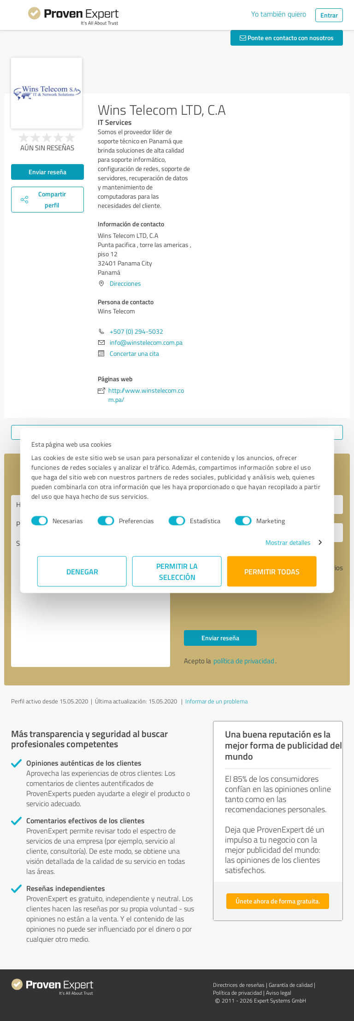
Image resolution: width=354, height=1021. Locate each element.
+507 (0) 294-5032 (136, 331)
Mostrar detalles (282, 542)
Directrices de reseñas (239, 985)
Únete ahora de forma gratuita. (278, 901)
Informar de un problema (216, 701)
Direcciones (125, 283)
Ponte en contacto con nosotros (287, 37)
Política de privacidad (237, 993)
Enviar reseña (47, 171)
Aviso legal (278, 993)
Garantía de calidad (291, 985)
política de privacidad (243, 661)
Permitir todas (272, 571)
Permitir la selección (177, 571)
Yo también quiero (278, 14)
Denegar (82, 571)
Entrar (329, 15)
